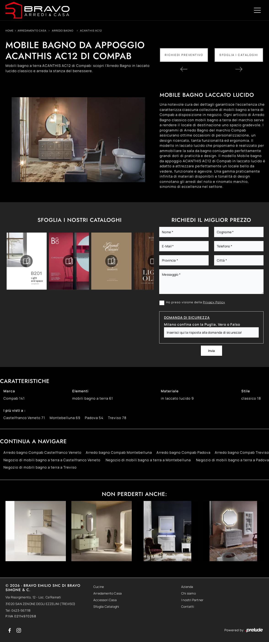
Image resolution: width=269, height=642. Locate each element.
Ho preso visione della (195, 302)
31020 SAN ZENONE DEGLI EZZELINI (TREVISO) (40, 604)
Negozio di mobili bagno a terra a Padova (232, 460)
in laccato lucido (177, 398)
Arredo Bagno (62, 30)
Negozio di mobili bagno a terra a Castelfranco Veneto (51, 460)
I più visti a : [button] (14, 410)
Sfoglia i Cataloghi (238, 55)
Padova (94, 417)
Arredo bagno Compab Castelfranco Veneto (42, 452)
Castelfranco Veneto (24, 417)
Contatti (187, 606)
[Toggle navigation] (257, 10)
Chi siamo (188, 593)
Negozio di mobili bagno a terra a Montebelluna (148, 460)
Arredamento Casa (32, 30)
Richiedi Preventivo (184, 55)
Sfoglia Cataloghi (106, 606)
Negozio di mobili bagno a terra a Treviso (40, 467)
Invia (211, 351)
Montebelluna (65, 417)
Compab (14, 398)
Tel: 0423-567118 (17, 610)
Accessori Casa (105, 600)
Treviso (117, 417)
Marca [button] (9, 391)
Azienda (187, 586)
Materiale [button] (170, 391)
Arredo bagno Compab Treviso (242, 452)
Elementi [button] (80, 391)
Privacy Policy (214, 302)
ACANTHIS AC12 (91, 30)
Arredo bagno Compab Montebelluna (119, 452)
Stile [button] (245, 391)
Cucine (98, 586)
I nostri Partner (192, 600)
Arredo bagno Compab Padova (183, 452)
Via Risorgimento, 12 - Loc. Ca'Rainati (33, 597)
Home (9, 30)
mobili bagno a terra (92, 398)
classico (251, 398)
